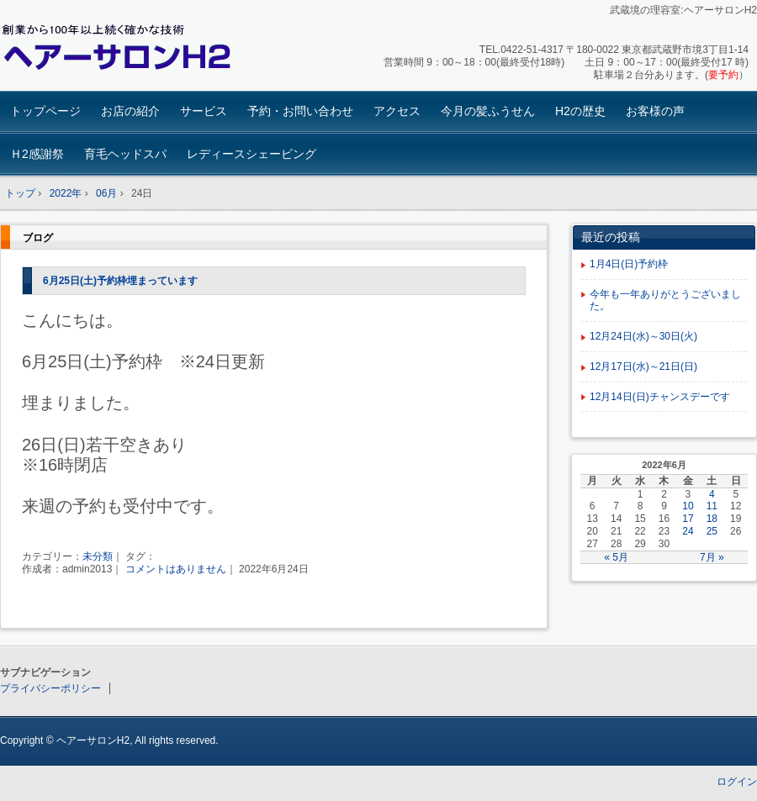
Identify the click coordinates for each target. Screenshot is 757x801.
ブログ (38, 238)
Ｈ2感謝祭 (37, 154)
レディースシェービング (251, 154)
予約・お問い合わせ (300, 111)
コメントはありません (175, 569)
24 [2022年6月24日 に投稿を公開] (687, 531)
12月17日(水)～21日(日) (643, 366)
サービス (203, 111)
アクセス (397, 111)
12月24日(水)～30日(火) (643, 336)
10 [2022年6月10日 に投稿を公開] (687, 506)
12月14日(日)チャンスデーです (660, 397)
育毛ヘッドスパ (125, 154)
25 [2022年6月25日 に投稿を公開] (712, 531)
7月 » (712, 557)
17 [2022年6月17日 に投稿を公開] (687, 518)
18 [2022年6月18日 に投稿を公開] (712, 518)
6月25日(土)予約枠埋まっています (120, 281)
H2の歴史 (580, 111)
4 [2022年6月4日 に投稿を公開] (712, 494)
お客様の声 (655, 111)
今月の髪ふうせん (488, 111)
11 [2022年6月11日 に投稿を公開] (712, 506)
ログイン (737, 782)
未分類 (97, 556)
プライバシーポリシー (50, 688)
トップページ (45, 111)
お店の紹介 (130, 111)
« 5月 (616, 557)
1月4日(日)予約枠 (629, 264)
